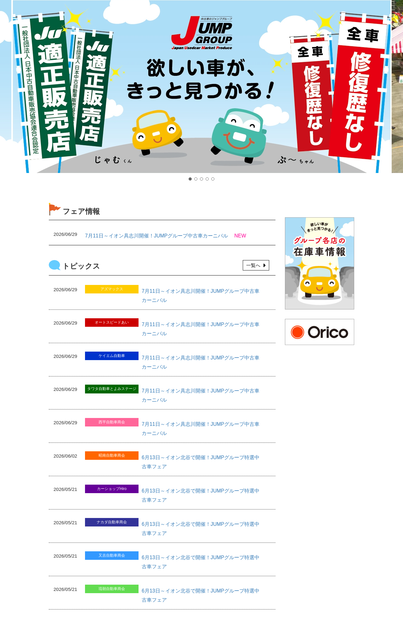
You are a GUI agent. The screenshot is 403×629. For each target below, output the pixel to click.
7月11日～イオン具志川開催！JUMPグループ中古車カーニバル (156, 235)
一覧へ (256, 265)
